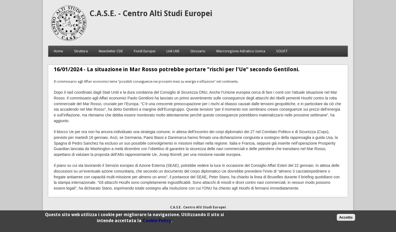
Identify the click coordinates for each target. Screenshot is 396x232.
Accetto (346, 218)
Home (58, 51)
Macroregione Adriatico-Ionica (240, 51)
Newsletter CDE (111, 51)
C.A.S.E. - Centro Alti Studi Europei (150, 13)
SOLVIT (282, 51)
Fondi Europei (144, 51)
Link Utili (172, 51)
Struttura (81, 51)
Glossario (197, 51)
